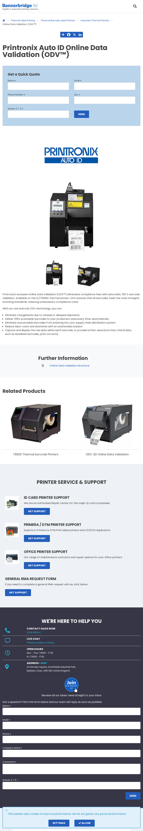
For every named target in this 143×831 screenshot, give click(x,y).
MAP (44, 663)
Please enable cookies (40, 642)
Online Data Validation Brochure (69, 365)
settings (59, 823)
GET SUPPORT (37, 511)
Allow (85, 823)
